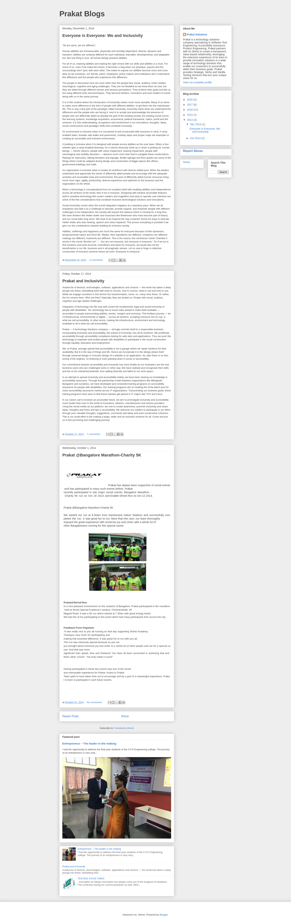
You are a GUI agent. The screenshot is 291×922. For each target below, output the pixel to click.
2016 (190, 109)
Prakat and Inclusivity (83, 281)
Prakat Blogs (82, 14)
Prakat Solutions (197, 34)
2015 (190, 114)
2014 (190, 119)
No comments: (95, 702)
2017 (190, 104)
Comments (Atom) (124, 728)
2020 (190, 99)
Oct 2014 (195, 138)
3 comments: (96, 260)
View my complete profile (197, 82)
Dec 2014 (196, 124)
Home (125, 716)
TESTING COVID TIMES (91, 878)
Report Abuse (193, 150)
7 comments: (94, 434)
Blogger (164, 914)
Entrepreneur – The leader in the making (89, 743)
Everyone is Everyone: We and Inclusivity (102, 35)
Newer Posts (70, 716)
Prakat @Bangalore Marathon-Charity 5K (101, 455)
